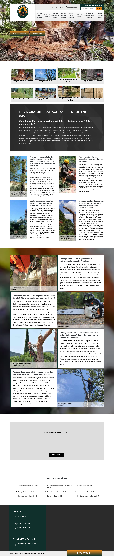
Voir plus (56, 455)
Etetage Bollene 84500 (54, 496)
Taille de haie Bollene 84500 (86, 492)
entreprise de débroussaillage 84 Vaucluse (89, 15)
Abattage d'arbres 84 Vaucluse (39, 15)
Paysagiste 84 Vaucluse (79, 15)
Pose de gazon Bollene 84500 (56, 492)
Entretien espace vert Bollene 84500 (88, 496)
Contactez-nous (19, 33)
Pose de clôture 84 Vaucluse (99, 15)
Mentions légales (39, 553)
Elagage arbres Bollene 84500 (27, 496)
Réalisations (37, 33)
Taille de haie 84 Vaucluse (71, 15)
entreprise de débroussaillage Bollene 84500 (59, 486)
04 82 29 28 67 (57, 7)
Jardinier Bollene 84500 (84, 485)
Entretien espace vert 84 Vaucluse (55, 15)
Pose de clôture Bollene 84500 (28, 485)
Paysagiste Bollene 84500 (26, 492)
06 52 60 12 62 (71, 7)
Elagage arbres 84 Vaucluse (63, 15)
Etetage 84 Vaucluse (47, 15)
